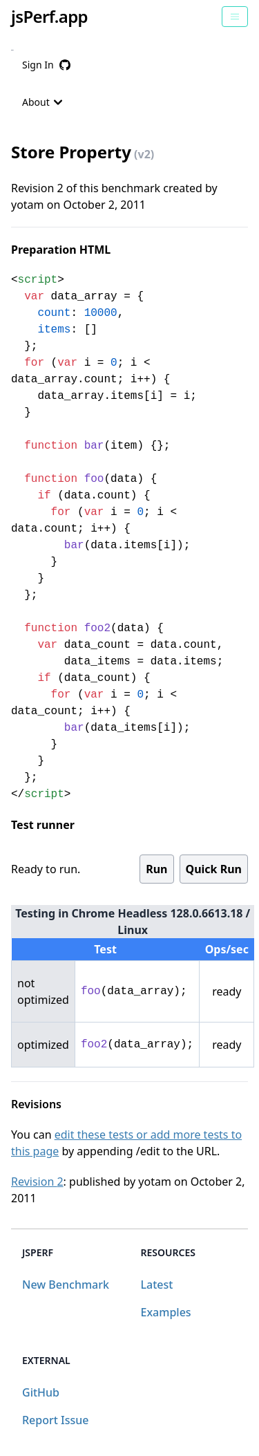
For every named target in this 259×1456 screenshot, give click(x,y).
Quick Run (214, 869)
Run (156, 869)
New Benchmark (65, 1284)
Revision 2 (37, 1181)
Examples (166, 1312)
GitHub (40, 1392)
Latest (157, 1284)
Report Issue (55, 1420)
